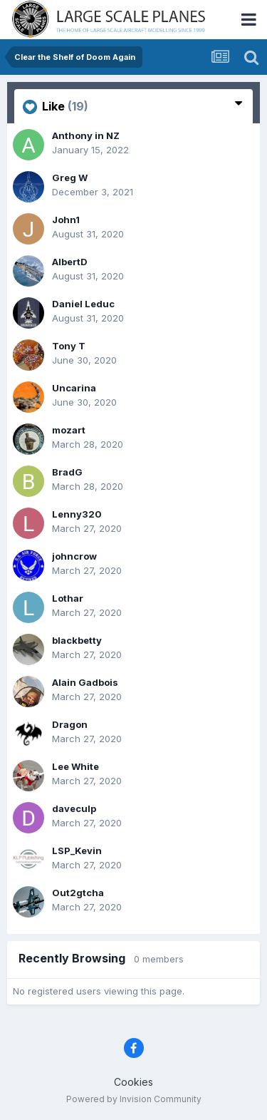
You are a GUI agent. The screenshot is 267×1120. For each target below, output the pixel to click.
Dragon (70, 724)
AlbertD (70, 261)
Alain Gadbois (85, 682)
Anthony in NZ (86, 135)
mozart (68, 430)
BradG (67, 472)
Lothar (67, 598)
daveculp (74, 808)
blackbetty (77, 640)
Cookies (133, 1082)
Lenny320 (77, 514)
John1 (66, 219)
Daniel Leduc (83, 303)
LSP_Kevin (77, 850)
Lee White (75, 766)
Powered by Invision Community (133, 1099)
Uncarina (74, 388)
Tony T (68, 345)
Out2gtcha (78, 892)
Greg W (70, 177)
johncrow (74, 556)
